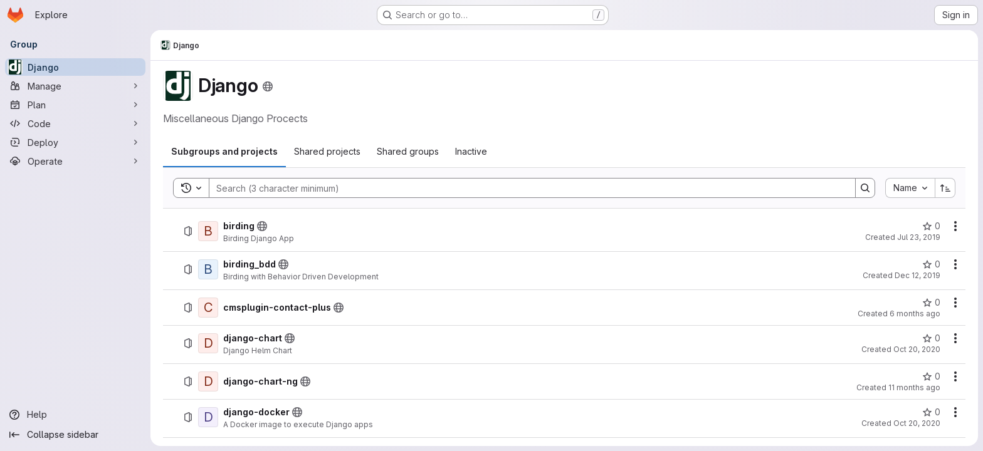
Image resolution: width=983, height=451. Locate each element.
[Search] (526, 187)
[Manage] (75, 86)
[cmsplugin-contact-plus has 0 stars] (931, 303)
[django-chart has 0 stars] (931, 338)
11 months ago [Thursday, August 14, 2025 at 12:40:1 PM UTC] (914, 387)
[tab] (224, 151)
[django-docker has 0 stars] (931, 412)
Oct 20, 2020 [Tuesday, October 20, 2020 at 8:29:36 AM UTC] (916, 349)
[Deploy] (75, 142)
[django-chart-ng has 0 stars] (931, 376)
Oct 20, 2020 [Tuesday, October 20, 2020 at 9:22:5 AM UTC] (916, 423)
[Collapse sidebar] (75, 434)
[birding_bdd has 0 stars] (931, 264)
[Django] (75, 67)
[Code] (75, 123)
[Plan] (75, 104)
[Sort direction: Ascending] (945, 188)
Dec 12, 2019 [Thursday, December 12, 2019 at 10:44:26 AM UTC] (917, 275)
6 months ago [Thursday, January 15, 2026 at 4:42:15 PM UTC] (915, 313)
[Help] (75, 414)
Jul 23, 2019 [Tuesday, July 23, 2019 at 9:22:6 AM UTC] (918, 237)
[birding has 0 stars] (931, 226)
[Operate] (75, 161)
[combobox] (910, 188)
